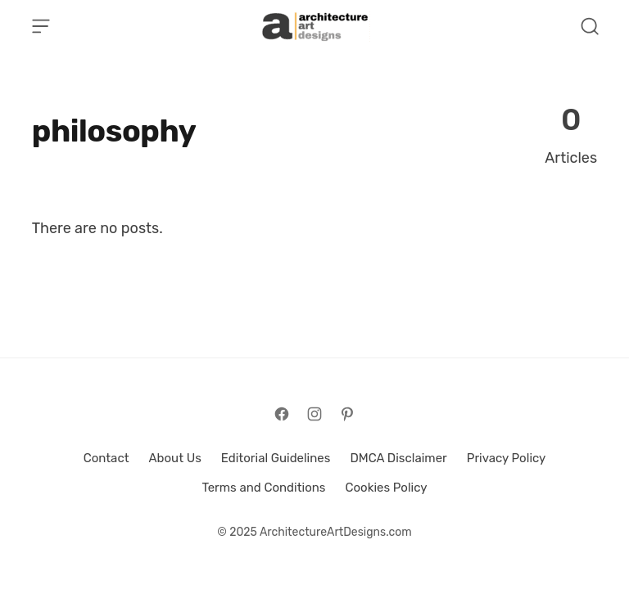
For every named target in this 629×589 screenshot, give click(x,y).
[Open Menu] (41, 26)
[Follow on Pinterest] (347, 414)
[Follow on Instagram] (314, 414)
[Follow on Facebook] (281, 414)
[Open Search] (589, 26)
